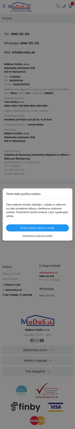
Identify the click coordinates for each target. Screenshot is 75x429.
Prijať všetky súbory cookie (37, 228)
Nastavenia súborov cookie (37, 235)
